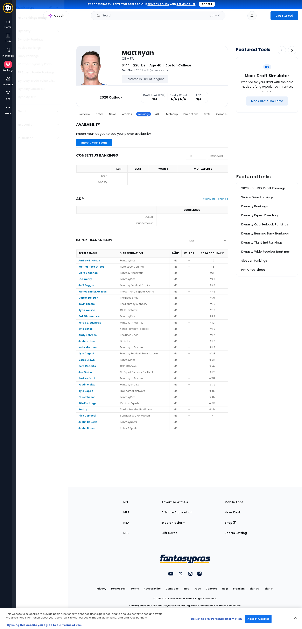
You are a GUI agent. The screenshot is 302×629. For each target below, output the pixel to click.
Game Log (223, 114)
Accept (207, 4)
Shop (230, 523)
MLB (126, 512)
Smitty (82, 409)
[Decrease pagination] (282, 50)
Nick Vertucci (87, 415)
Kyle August (86, 353)
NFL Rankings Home (36, 18)
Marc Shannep (88, 273)
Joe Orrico (85, 372)
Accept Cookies (258, 618)
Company (172, 588)
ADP (158, 114)
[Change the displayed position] (196, 156)
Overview (83, 114)
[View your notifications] (252, 15)
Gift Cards (169, 533)
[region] (151, 618)
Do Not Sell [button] (118, 588)
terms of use (186, 4)
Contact (211, 588)
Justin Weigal (87, 384)
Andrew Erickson (89, 260)
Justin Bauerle (87, 422)
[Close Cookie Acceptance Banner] (295, 617)
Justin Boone (86, 428)
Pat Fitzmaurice (88, 316)
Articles (127, 114)
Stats (207, 114)
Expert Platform (173, 523)
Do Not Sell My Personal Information (216, 618)
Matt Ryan (138, 53)
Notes (100, 114)
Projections (190, 114)
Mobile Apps (234, 502)
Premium (239, 588)
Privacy (101, 588)
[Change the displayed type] (207, 240)
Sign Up (255, 588)
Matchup (172, 114)
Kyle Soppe (85, 391)
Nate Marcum (87, 347)
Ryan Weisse (86, 310)
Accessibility (152, 588)
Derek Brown (86, 360)
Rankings (144, 114)
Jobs (197, 588)
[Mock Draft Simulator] (267, 101)
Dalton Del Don (88, 297)
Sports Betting (236, 533)
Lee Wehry (85, 279)
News (113, 114)
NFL (125, 502)
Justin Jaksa (86, 341)
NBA (126, 523)
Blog (186, 588)
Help (225, 588)
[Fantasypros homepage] (8, 10)
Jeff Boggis (86, 285)
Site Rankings (87, 403)
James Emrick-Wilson (92, 291)
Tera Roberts (87, 366)
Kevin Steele (86, 304)
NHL (126, 533)
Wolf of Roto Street (91, 266)
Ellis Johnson (86, 397)
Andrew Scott (87, 378)
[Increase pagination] (292, 50)
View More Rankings (215, 199)
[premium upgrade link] (263, 15)
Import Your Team (94, 142)
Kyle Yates (85, 329)
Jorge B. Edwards (89, 322)
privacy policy (158, 4)
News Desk (233, 512)
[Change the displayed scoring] (218, 156)
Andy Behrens (87, 335)
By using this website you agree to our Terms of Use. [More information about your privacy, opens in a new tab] (44, 625)
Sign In (269, 588)
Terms (135, 588)
